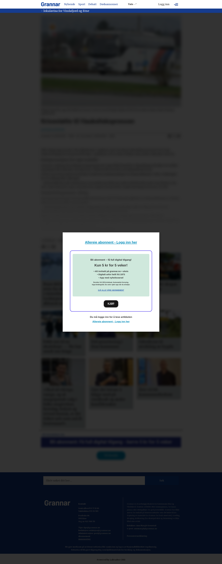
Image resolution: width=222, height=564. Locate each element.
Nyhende (69, 4)
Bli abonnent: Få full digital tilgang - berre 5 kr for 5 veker (111, 442)
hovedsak (49, 240)
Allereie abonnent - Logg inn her (111, 242)
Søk (161, 480)
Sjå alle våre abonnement (111, 290)
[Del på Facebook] (169, 136)
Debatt (92, 4)
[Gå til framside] (50, 4)
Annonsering (84, 539)
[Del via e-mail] (178, 136)
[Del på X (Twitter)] (174, 136)
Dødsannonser (109, 4)
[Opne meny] (176, 4)
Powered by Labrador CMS (111, 559)
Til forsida (111, 455)
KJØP (111, 303)
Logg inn (163, 4)
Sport (81, 4)
